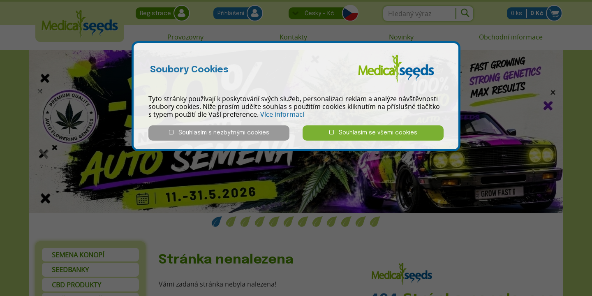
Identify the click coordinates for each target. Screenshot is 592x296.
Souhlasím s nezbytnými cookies (219, 133)
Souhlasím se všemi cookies (373, 133)
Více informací (282, 114)
